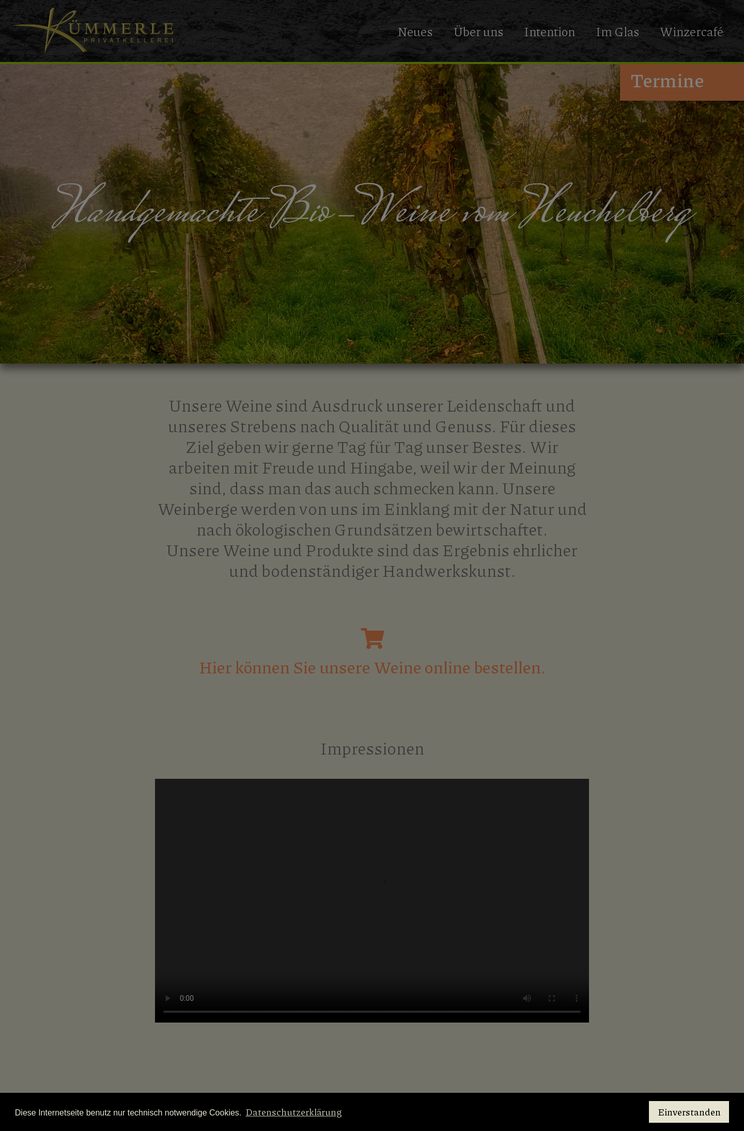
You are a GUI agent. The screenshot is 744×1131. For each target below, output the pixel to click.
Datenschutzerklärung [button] (293, 1112)
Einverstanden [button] (689, 1112)
